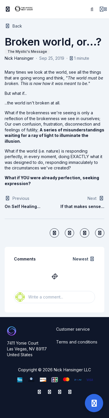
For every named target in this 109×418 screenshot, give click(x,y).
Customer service (73, 329)
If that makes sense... (82, 206)
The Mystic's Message (27, 51)
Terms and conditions (76, 341)
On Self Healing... (22, 206)
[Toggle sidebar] (7, 9)
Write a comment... (39, 297)
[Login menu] (103, 9)
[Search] (92, 9)
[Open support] (94, 403)
